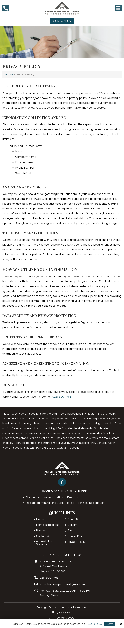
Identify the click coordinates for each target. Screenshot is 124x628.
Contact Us (62, 21)
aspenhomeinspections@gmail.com (62, 584)
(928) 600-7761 (61, 396)
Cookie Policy (95, 624)
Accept (109, 624)
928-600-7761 (39, 447)
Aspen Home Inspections (25, 413)
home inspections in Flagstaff (78, 413)
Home (9, 74)
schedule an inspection (66, 447)
